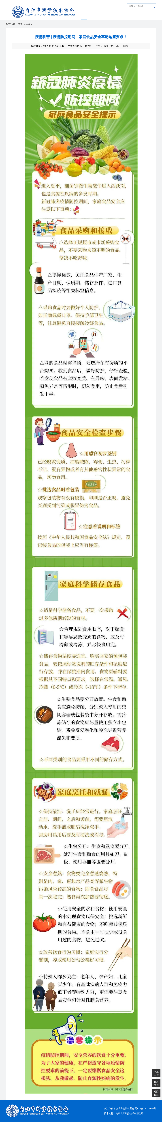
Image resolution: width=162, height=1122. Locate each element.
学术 (91, 16)
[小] (117, 46)
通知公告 (150, 16)
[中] (111, 46)
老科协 (118, 16)
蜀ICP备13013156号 (145, 1108)
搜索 (153, 6)
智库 (98, 16)
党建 (126, 16)
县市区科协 (137, 16)
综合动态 (107, 16)
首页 (20, 24)
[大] (106, 46)
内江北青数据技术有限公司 (129, 1113)
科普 (84, 16)
